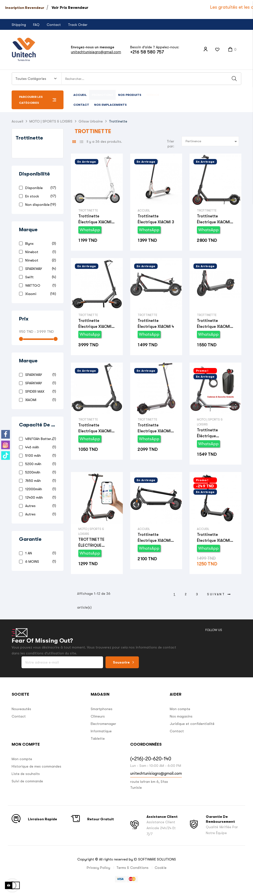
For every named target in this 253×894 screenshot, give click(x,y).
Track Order (77, 25)
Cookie (161, 868)
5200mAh (39, 472)
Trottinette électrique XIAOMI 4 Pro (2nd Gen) (156, 537)
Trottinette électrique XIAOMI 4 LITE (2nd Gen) (215, 537)
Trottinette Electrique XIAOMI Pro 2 (154, 428)
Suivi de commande (27, 781)
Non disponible (39, 204)
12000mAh (39, 489)
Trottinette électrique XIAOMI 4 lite (215, 324)
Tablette (98, 738)
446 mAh (39, 447)
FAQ (36, 25)
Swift (39, 277)
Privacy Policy (98, 868)
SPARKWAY (39, 268)
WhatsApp (90, 230)
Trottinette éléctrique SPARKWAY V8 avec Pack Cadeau (214, 433)
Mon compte (180, 709)
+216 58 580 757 (147, 52)
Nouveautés (21, 709)
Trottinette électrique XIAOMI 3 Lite (96, 219)
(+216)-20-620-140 (150, 759)
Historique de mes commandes (36, 766)
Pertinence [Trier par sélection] (212, 141)
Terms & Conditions (132, 868)
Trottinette (29, 138)
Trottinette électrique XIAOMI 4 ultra (96, 324)
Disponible (39, 187)
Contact (54, 25)
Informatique (101, 731)
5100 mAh (39, 455)
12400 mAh (39, 497)
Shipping (19, 25)
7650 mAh (39, 480)
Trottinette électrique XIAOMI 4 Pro (215, 219)
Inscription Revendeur (24, 8)
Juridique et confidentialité (192, 724)
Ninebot (39, 251)
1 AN (39, 553)
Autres (39, 505)
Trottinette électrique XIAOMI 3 (156, 219)
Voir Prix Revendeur (70, 7)
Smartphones (101, 709)
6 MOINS (39, 561)
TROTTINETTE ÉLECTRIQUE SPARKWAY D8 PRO (96, 542)
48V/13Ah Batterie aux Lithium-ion (39, 438)
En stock (39, 196)
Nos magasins (181, 716)
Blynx (39, 243)
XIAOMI (39, 399)
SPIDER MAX (39, 391)
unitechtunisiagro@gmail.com (96, 52)
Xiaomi (39, 293)
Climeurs (98, 716)
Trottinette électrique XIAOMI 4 (156, 323)
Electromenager (103, 724)
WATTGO (39, 285)
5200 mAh (39, 463)
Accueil (144, 210)
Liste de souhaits (26, 774)
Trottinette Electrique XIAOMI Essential (94, 428)
